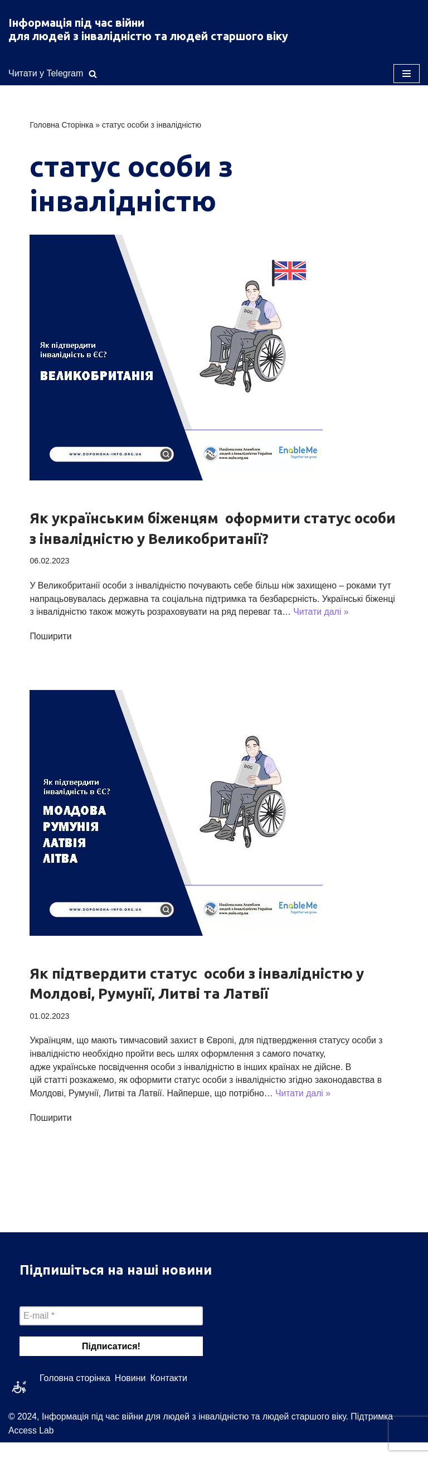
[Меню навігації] (406, 73)
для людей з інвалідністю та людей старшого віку (148, 36)
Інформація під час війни (76, 22)
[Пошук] (93, 74)
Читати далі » (78, 626)
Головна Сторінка (61, 125)
